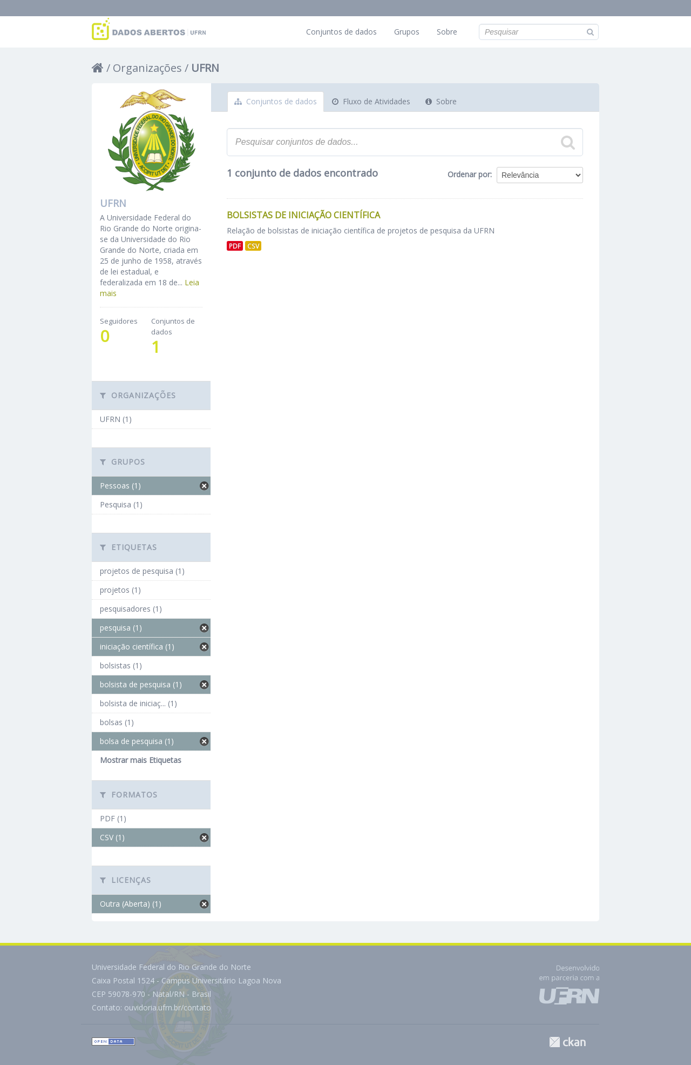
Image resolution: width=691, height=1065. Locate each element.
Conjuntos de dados (341, 31)
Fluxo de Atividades (371, 101)
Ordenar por (469, 174)
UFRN (205, 68)
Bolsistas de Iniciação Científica (303, 215)
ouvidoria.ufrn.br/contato (167, 1007)
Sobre (447, 31)
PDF (235, 246)
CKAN (567, 1042)
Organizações (147, 68)
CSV (253, 246)
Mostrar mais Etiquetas (140, 760)
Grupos (406, 31)
